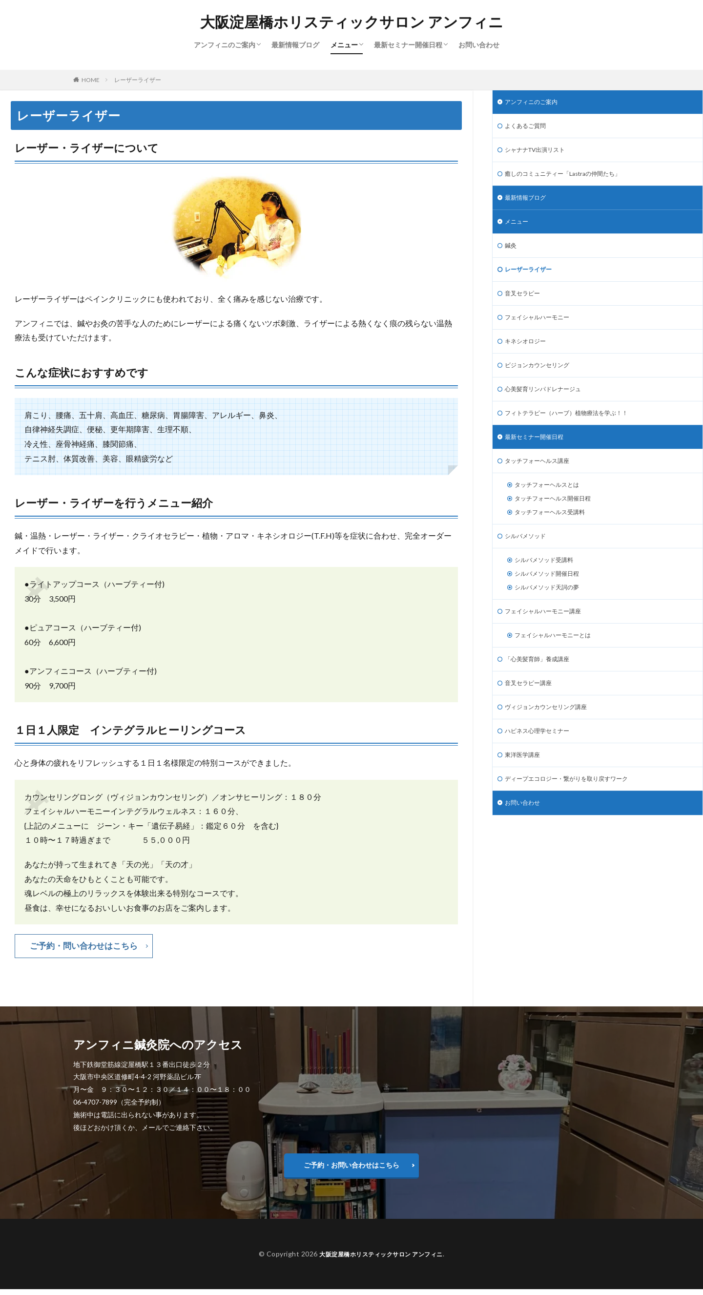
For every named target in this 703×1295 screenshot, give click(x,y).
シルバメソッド (529, 565)
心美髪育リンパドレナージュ (549, 407)
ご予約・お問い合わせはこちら (351, 1168)
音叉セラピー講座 (532, 722)
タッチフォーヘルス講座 (542, 484)
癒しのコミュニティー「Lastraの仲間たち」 (572, 179)
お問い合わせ (478, 45)
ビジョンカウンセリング (542, 382)
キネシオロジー (529, 357)
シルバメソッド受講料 (549, 590)
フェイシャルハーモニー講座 (549, 646)
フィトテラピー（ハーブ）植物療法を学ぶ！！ (576, 433)
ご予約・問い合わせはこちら (87, 946)
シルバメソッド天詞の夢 (552, 620)
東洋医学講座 (525, 798)
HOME (91, 80)
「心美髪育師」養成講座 (542, 696)
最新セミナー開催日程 (408, 45)
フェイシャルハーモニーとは (559, 671)
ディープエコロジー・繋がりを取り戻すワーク (576, 823)
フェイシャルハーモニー (542, 331)
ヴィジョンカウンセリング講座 (552, 747)
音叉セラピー (525, 306)
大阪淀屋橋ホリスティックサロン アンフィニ (351, 22)
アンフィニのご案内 (224, 45)
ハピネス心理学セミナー (542, 773)
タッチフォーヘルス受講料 (556, 539)
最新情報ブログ (295, 45)
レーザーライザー (137, 80)
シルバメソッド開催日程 (552, 605)
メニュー (344, 45)
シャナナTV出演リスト (540, 153)
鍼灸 (511, 255)
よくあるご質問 (529, 128)
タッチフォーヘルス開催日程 (559, 524)
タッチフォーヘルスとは (552, 509)
